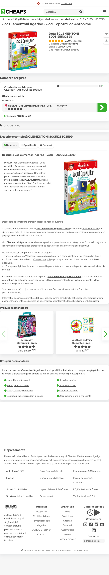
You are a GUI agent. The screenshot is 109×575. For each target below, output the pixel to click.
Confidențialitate (41, 537)
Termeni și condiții (41, 541)
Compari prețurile (42, 280)
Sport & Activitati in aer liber (20, 517)
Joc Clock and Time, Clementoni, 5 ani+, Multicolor (82, 364)
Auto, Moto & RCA (15, 492)
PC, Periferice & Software (85, 510)
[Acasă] (3, 19)
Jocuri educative (69, 43)
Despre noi (41, 532)
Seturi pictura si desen (18, 406)
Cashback (67, 546)
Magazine (41, 546)
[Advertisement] (54, 444)
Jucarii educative (67, 401)
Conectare (66, 3)
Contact (41, 555)
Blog (67, 532)
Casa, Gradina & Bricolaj (51, 492)
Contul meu (67, 537)
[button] (105, 355)
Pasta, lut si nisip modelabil (20, 411)
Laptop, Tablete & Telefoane (54, 510)
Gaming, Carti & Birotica (51, 499)
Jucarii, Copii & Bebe (16, 510)
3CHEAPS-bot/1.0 (41, 550)
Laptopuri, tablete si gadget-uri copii (25, 417)
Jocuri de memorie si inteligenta (75, 417)
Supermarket (46, 517)
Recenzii (46, 166)
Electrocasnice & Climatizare (87, 492)
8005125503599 (70, 49)
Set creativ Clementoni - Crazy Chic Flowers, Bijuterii (26, 364)
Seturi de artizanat (68, 411)
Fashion (10, 499)
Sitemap (67, 541)
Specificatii (28, 166)
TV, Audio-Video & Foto (84, 517)
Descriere (10, 166)
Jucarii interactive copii (18, 401)
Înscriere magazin (67, 560)
